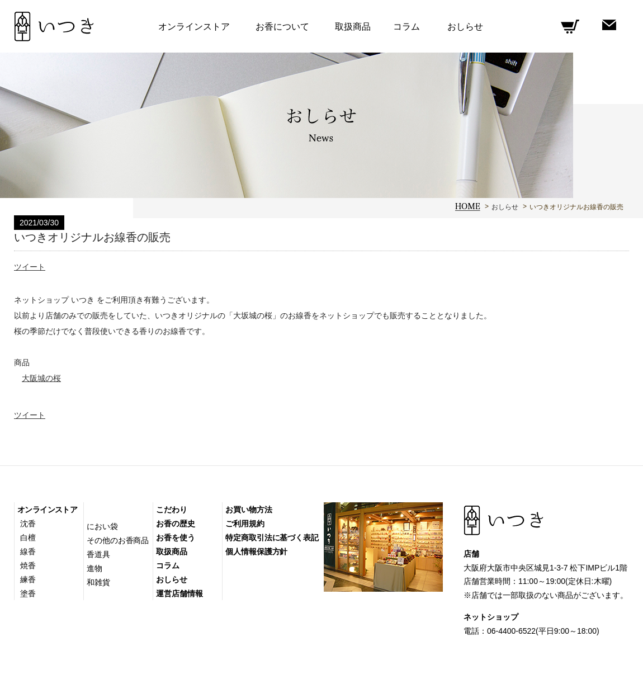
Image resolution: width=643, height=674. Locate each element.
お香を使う (175, 537)
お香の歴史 (175, 523)
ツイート (29, 266)
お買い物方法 (248, 509)
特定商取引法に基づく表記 (272, 537)
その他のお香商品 (118, 540)
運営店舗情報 (179, 593)
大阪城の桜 (41, 378)
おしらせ (504, 207)
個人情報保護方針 (256, 551)
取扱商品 (353, 26)
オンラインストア (47, 509)
